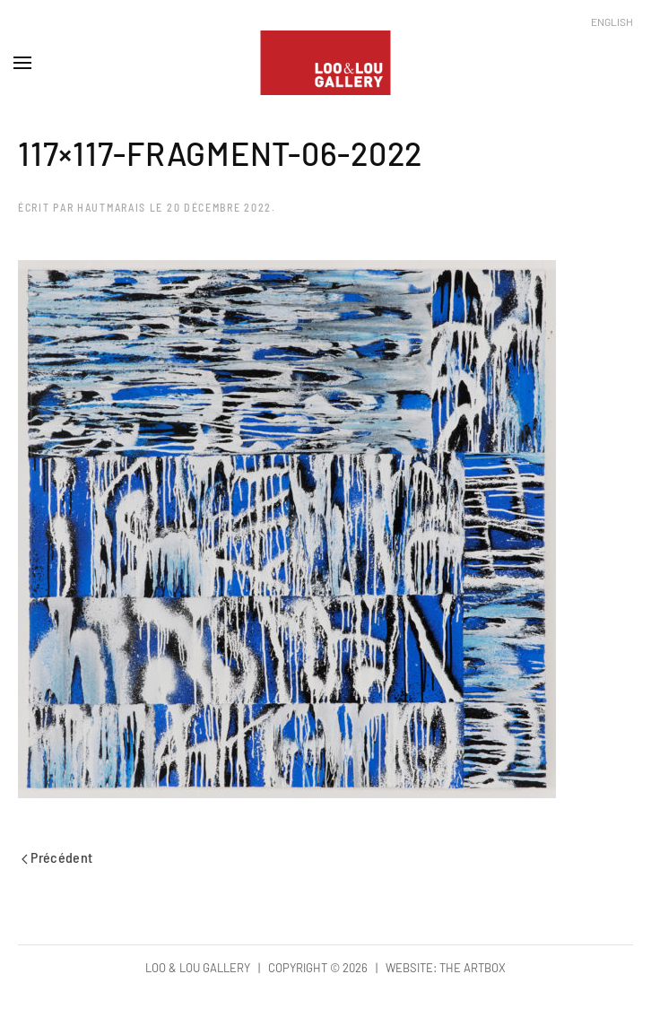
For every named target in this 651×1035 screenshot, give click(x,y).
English (612, 21)
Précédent (57, 856)
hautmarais (111, 207)
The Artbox (472, 968)
